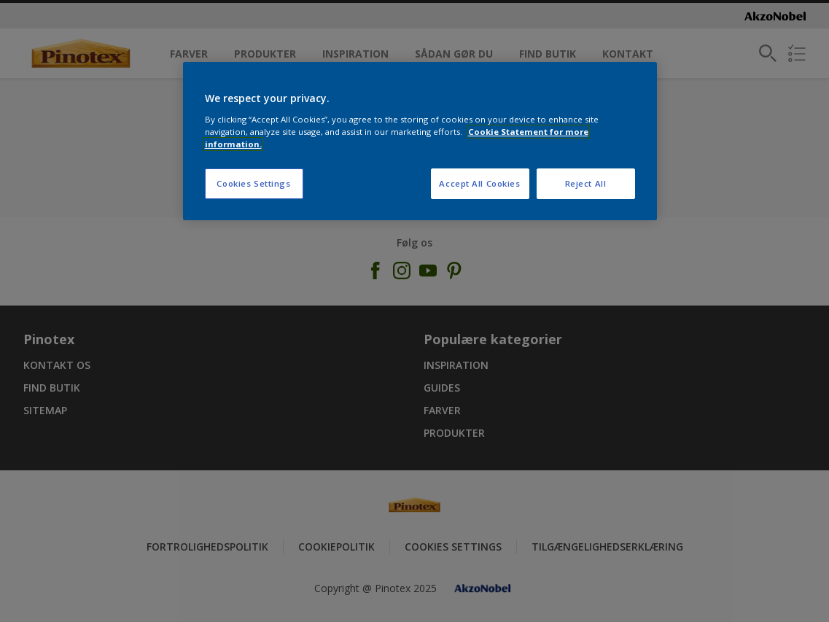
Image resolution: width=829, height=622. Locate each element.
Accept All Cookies (479, 183)
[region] (420, 141)
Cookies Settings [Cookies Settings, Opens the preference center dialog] (253, 183)
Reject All (586, 183)
